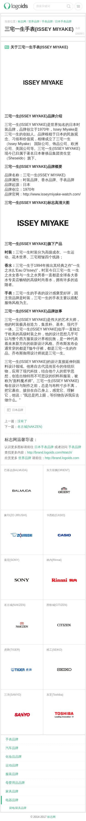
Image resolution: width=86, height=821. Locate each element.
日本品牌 (17, 410)
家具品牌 (12, 791)
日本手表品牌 (63, 21)
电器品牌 (12, 800)
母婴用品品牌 (15, 782)
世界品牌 (33, 21)
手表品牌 (47, 21)
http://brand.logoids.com (62, 458)
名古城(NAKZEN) (29, 426)
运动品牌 (12, 765)
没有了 (22, 421)
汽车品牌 (12, 748)
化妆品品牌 (14, 756)
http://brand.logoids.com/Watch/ (49, 452)
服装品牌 (12, 774)
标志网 (22, 21)
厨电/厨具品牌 (17, 808)
